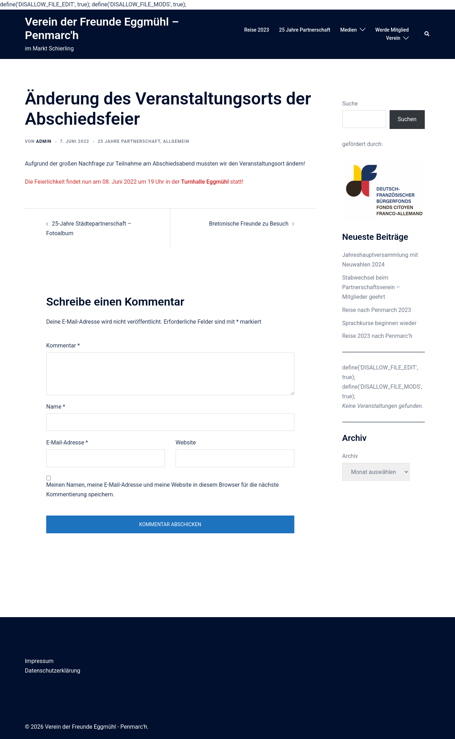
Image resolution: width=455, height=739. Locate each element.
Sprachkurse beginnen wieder (379, 323)
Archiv (350, 456)
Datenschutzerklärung (52, 670)
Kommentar (63, 345)
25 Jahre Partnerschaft (304, 30)
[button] (427, 34)
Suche (350, 103)
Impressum (39, 661)
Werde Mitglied (392, 30)
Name (55, 406)
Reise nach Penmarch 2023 (376, 310)
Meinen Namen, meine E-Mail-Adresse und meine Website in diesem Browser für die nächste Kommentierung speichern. (162, 489)
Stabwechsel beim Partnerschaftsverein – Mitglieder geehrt (371, 287)
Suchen (407, 119)
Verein (393, 38)
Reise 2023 (256, 30)
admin (43, 141)
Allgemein (176, 141)
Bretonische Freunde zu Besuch (249, 223)
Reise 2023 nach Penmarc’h (377, 336)
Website (186, 442)
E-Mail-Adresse (67, 442)
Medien (348, 30)
